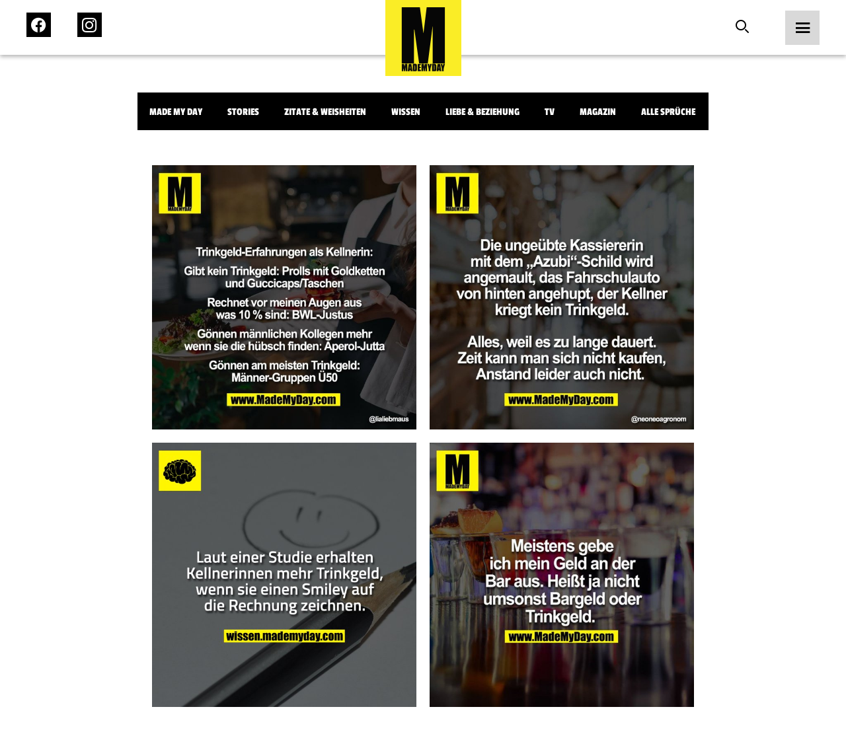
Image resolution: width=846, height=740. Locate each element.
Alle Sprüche (668, 112)
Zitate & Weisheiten (325, 112)
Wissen (405, 112)
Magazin (598, 112)
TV (550, 112)
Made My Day (175, 112)
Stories (243, 112)
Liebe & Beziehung (482, 112)
